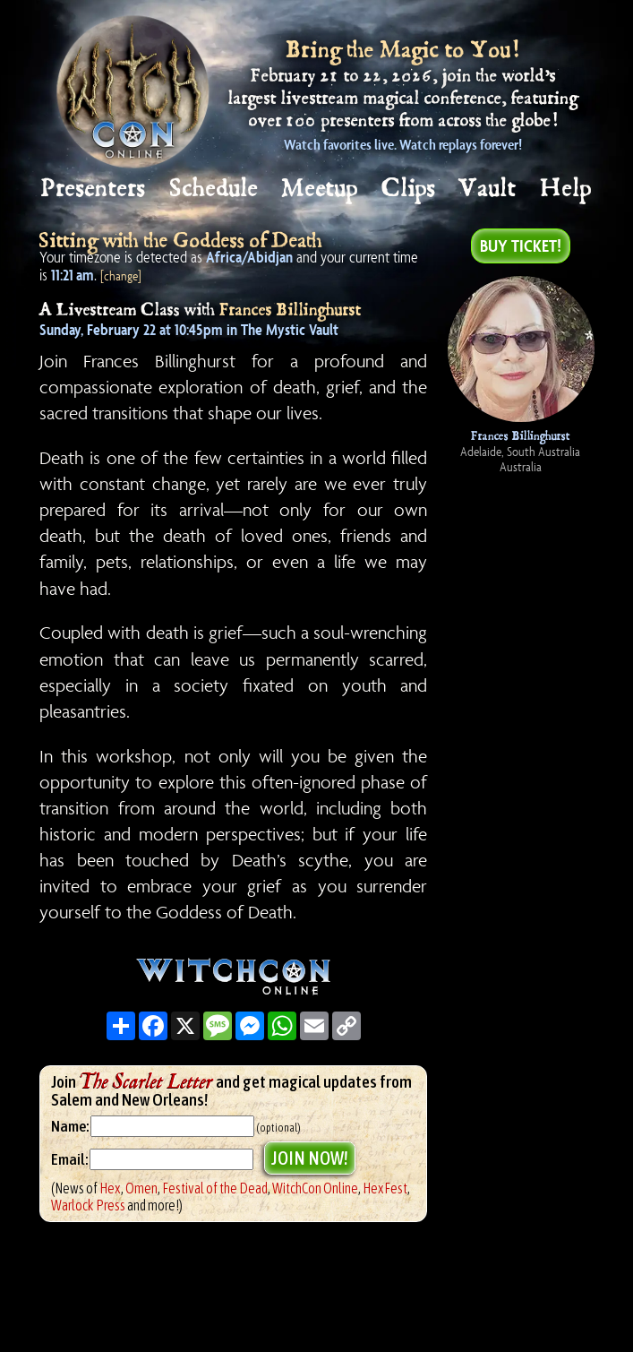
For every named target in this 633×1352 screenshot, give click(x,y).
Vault (488, 189)
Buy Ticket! (520, 245)
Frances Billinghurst (290, 310)
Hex (110, 1188)
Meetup (320, 189)
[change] (120, 275)
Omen (141, 1188)
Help (566, 189)
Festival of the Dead (215, 1188)
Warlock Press (88, 1205)
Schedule (214, 189)
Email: (70, 1159)
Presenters (93, 189)
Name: (70, 1126)
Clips (409, 189)
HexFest (385, 1188)
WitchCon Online (315, 1188)
